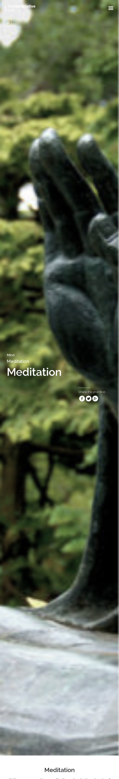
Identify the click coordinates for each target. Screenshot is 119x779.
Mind (10, 355)
